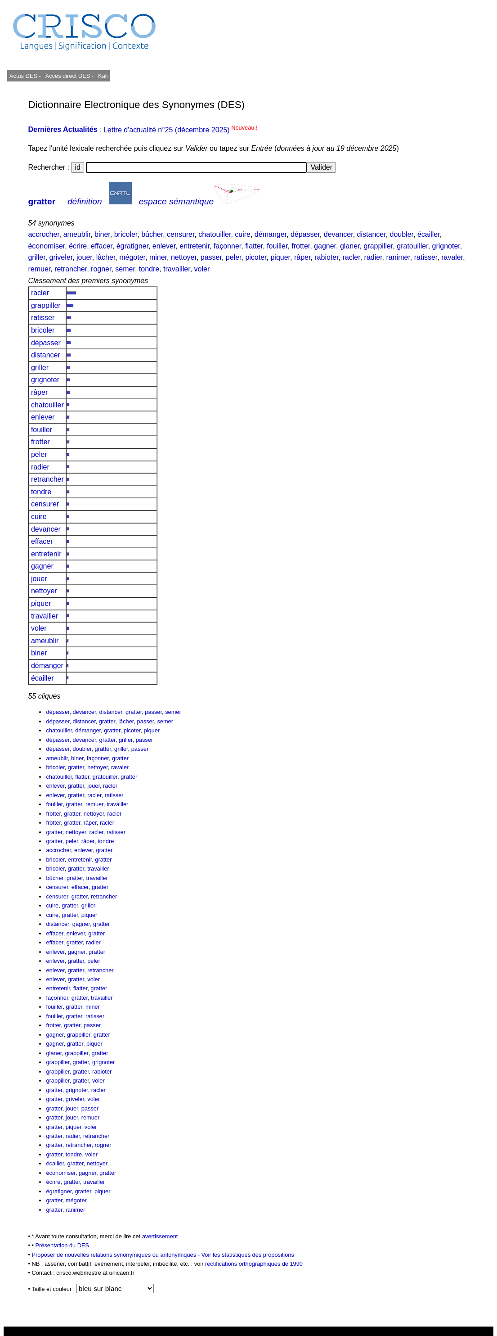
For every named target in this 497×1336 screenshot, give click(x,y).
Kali (102, 75)
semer (125, 269)
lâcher (106, 257)
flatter (254, 246)
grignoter (446, 246)
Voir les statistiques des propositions (247, 1254)
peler (234, 257)
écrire (78, 246)
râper (302, 257)
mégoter (132, 257)
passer (211, 257)
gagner (325, 246)
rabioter (326, 257)
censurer (180, 234)
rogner (101, 269)
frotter (300, 246)
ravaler (452, 257)
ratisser (426, 257)
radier (373, 257)
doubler (402, 234)
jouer (84, 257)
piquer (280, 257)
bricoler (126, 234)
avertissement (160, 1236)
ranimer (398, 257)
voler (202, 269)
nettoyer (184, 257)
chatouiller (214, 234)
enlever (164, 246)
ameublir (76, 234)
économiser (46, 246)
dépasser (305, 234)
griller (36, 257)
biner (102, 234)
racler (351, 257)
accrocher (43, 234)
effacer (101, 246)
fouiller (277, 246)
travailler (176, 269)
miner (158, 257)
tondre (149, 269)
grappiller (378, 246)
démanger (271, 234)
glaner (350, 246)
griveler (61, 257)
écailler (428, 234)
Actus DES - (25, 75)
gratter (41, 201)
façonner (227, 246)
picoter (255, 257)
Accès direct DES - (69, 75)
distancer (371, 234)
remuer (39, 269)
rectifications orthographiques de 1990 (254, 1263)
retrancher (70, 269)
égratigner (132, 246)
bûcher (152, 234)
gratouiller (412, 246)
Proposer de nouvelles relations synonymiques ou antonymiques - (116, 1254)
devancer (338, 234)
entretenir (194, 246)
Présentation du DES (63, 1245)
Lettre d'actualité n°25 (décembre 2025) (180, 130)
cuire (243, 234)
